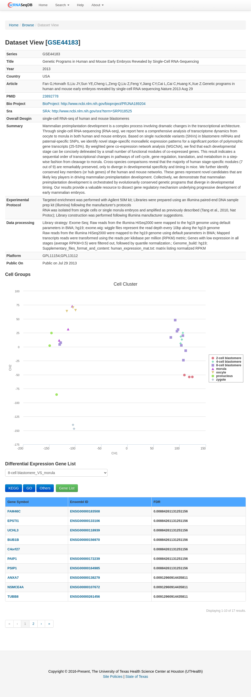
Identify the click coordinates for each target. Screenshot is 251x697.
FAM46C (13, 511)
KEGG (13, 488)
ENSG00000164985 (85, 568)
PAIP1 (12, 559)
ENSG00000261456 (85, 596)
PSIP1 (12, 568)
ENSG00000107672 (85, 587)
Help (80, 5)
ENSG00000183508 (85, 511)
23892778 (50, 96)
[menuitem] (43, 5)
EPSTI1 (13, 521)
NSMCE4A (15, 587)
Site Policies (112, 676)
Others (45, 488)
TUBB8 (12, 596)
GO (29, 488)
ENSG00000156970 (85, 540)
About (97, 5)
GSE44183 (63, 42)
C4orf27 (13, 549)
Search (62, 5)
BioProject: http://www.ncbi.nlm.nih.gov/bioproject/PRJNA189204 (94, 104)
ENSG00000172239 (85, 559)
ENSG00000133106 (85, 521)
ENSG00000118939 (85, 530)
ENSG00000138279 (85, 578)
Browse (28, 25)
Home (43, 5)
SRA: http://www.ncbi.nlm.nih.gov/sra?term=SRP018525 (87, 111)
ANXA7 (13, 578)
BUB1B (13, 540)
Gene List (67, 488)
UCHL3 (12, 530)
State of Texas (137, 676)
